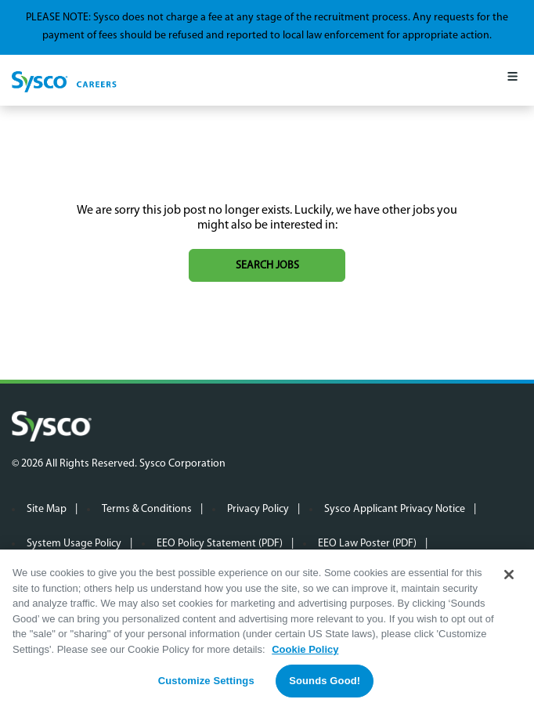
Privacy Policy (258, 509)
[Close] (509, 574)
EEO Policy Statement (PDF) (220, 544)
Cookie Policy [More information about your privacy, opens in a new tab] (305, 649)
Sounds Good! (324, 681)
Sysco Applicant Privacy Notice (394, 509)
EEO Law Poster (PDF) (367, 544)
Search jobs (267, 266)
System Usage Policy (74, 544)
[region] (267, 630)
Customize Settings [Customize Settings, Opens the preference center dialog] (206, 681)
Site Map (47, 509)
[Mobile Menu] (512, 80)
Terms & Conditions (147, 509)
